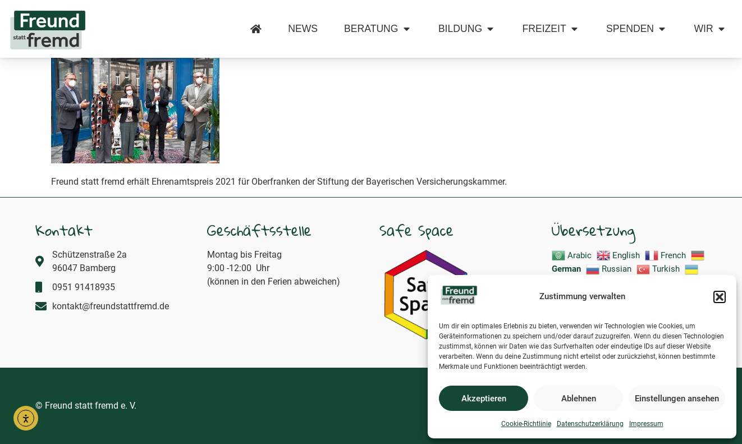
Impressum (646, 424)
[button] (719, 297)
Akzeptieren (483, 398)
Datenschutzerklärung (590, 424)
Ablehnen (578, 398)
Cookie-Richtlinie (526, 424)
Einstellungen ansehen (677, 398)
